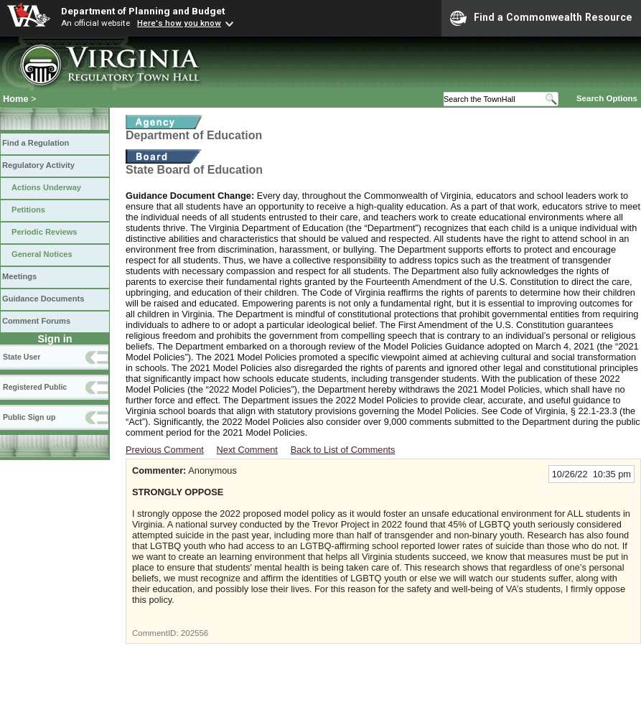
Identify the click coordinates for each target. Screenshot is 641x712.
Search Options (606, 98)
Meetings (19, 276)
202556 (194, 633)
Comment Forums (36, 321)
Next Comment (247, 449)
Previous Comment (165, 449)
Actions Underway (46, 187)
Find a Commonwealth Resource (541, 18)
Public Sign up (29, 417)
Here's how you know (179, 23)
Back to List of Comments (343, 449)
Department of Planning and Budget (143, 11)
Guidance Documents (43, 298)
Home (16, 98)
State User (21, 356)
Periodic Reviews (44, 232)
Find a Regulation (35, 143)
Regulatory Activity (38, 165)
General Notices (41, 254)
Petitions (28, 209)
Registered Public (35, 387)
